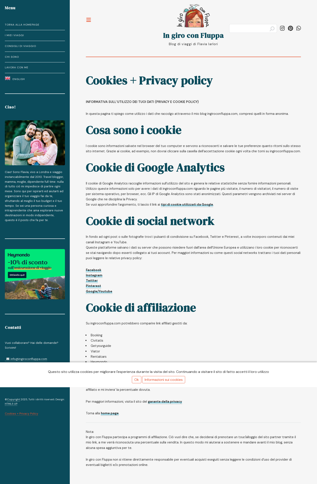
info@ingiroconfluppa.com (26, 359)
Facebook (93, 270)
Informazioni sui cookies (164, 379)
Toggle (88, 17)
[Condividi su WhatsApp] (298, 28)
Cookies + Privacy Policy (21, 413)
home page (110, 413)
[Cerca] (253, 28)
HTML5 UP (11, 404)
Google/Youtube (99, 291)
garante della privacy (165, 401)
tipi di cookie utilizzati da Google (187, 204)
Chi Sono (12, 57)
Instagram (94, 275)
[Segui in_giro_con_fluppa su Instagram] (282, 28)
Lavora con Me (16, 67)
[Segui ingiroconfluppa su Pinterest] (290, 28)
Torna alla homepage (22, 24)
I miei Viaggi (14, 35)
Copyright (13, 399)
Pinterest (93, 286)
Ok (136, 379)
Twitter (92, 280)
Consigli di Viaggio (20, 46)
